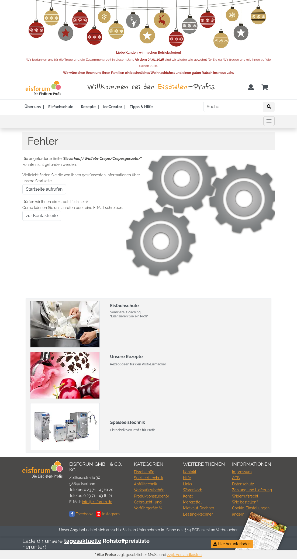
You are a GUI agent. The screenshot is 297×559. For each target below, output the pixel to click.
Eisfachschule (60, 107)
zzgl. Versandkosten (184, 555)
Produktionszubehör (151, 496)
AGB (236, 478)
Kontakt (189, 472)
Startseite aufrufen (44, 189)
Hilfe (187, 478)
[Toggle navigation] (269, 121)
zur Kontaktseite (42, 215)
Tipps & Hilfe (141, 107)
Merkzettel (192, 502)
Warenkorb (192, 490)
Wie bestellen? (245, 502)
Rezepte (88, 107)
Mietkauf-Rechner (198, 508)
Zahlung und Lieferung (252, 490)
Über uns (33, 107)
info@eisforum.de (97, 502)
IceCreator (112, 107)
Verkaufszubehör (149, 490)
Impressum (242, 472)
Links (187, 484)
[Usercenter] (251, 88)
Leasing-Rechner (198, 514)
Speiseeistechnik (148, 478)
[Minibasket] (264, 88)
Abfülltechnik (145, 484)
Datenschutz (243, 484)
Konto (188, 496)
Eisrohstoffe (144, 472)
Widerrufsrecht (245, 496)
